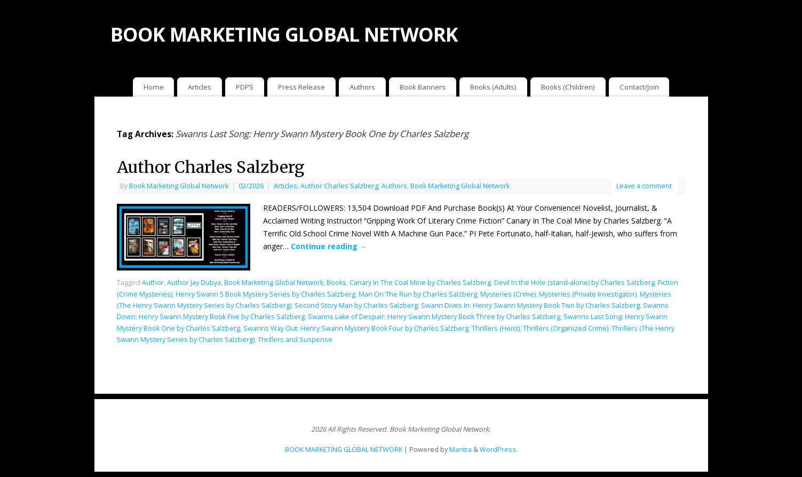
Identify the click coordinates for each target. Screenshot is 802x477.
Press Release (301, 87)
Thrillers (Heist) (496, 328)
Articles (199, 87)
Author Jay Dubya (194, 282)
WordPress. (499, 449)
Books (336, 282)
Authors (362, 87)
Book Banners (423, 87)
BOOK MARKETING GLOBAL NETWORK (284, 34)
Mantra (460, 449)
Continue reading (329, 246)
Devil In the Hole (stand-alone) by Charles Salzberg (574, 282)
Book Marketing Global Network (178, 185)
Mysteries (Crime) (508, 294)
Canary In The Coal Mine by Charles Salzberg (420, 282)
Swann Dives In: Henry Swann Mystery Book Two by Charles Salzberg (530, 305)
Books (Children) (568, 87)
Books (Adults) (493, 87)
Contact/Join (639, 87)
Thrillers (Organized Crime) (565, 328)
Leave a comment (644, 185)
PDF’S (244, 87)
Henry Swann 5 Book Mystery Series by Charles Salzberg (265, 294)
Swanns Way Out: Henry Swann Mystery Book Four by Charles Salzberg (356, 328)
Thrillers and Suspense (295, 339)
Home (154, 87)
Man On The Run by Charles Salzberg (418, 294)
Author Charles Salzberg (210, 167)
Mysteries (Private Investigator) (588, 294)
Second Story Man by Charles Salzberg (356, 305)
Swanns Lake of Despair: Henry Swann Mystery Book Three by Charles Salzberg (434, 316)
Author (153, 282)
